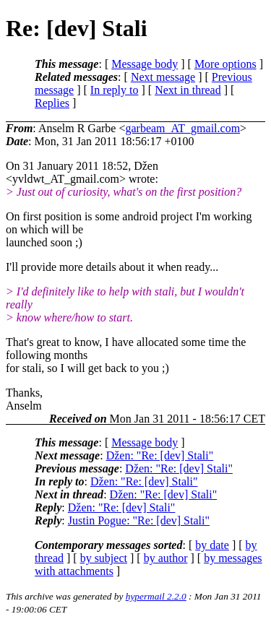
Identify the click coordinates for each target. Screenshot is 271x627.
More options (225, 64)
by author (166, 558)
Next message (163, 77)
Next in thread (188, 90)
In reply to (114, 90)
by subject (103, 558)
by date (212, 545)
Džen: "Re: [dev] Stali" (160, 455)
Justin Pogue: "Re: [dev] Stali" (139, 520)
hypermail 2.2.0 (156, 596)
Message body (144, 64)
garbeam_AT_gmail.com (182, 128)
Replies (52, 103)
